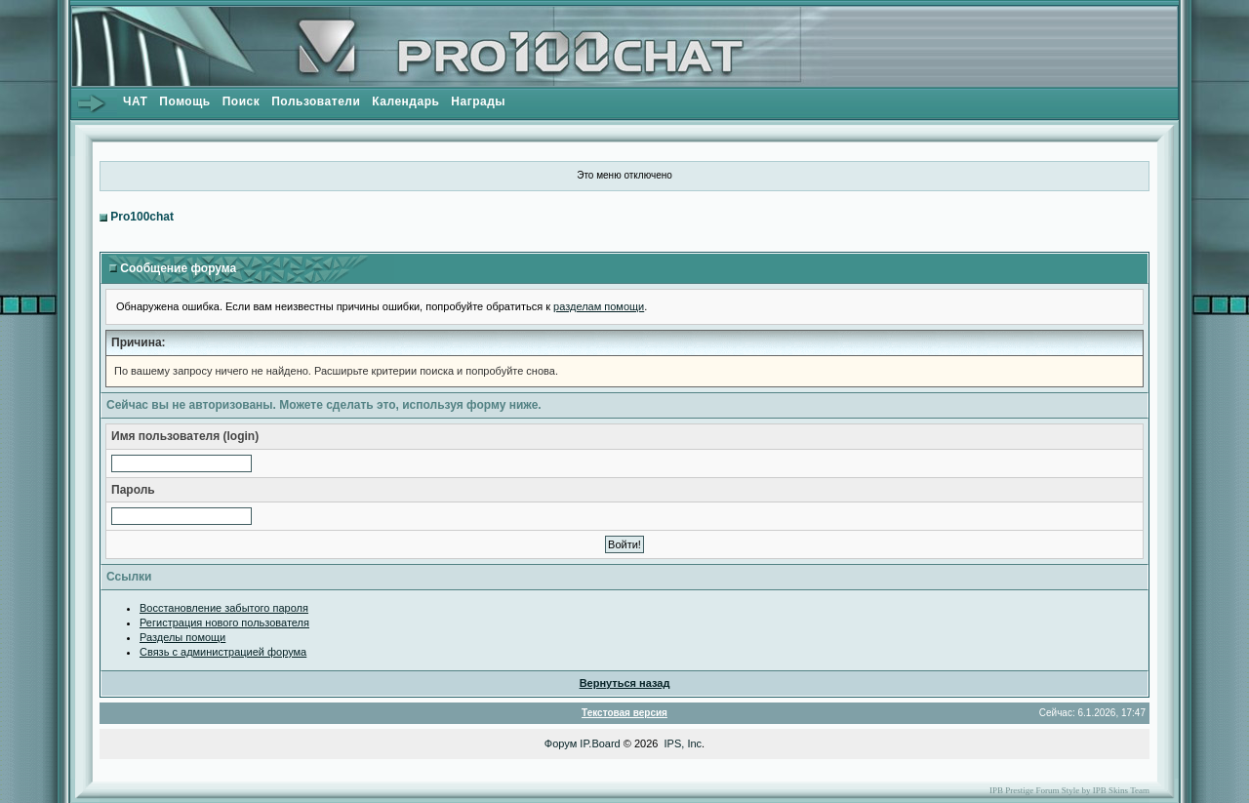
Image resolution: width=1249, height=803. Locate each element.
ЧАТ (135, 101)
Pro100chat (142, 216)
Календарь (405, 101)
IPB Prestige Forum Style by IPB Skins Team (1069, 790)
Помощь (184, 101)
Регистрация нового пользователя (224, 622)
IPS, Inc (684, 743)
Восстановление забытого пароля (224, 608)
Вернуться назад (625, 683)
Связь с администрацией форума (223, 652)
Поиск (241, 101)
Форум (560, 743)
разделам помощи (598, 306)
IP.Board (600, 743)
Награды (478, 101)
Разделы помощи (182, 637)
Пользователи (315, 101)
